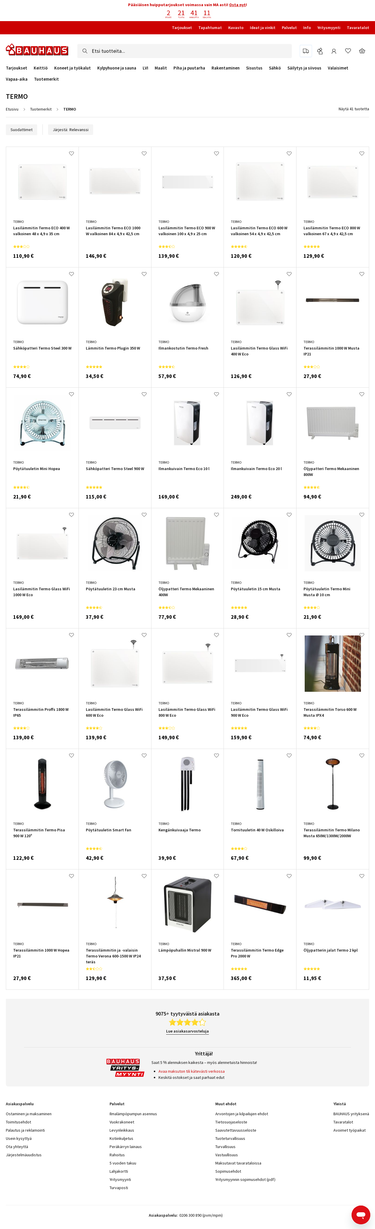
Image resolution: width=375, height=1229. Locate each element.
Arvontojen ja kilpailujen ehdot (241, 1113)
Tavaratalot (358, 27)
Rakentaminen (226, 68)
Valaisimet (338, 68)
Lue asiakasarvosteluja (187, 1031)
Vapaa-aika (17, 79)
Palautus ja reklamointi (25, 1130)
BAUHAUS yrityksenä (351, 1113)
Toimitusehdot (18, 1122)
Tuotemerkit (46, 79)
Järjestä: (70, 129)
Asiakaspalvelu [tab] (20, 1103)
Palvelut (289, 27)
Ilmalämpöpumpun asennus (133, 1113)
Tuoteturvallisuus (230, 1138)
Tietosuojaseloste (231, 1122)
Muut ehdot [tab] (225, 1103)
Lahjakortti (119, 1171)
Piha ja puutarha (189, 68)
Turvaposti (119, 1187)
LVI (145, 68)
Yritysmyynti (328, 27)
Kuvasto (235, 27)
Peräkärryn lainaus (126, 1146)
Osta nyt (237, 4)
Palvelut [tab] (117, 1103)
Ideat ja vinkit (262, 27)
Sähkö (275, 68)
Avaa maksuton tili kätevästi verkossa (191, 1071)
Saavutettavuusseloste (235, 1130)
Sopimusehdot (228, 1171)
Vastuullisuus (226, 1154)
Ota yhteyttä (17, 1146)
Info (307, 27)
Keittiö (41, 68)
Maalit (161, 68)
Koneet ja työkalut (72, 68)
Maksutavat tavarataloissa (238, 1163)
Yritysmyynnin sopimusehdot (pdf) (245, 1179)
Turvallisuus (225, 1146)
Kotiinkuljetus (121, 1138)
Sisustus (254, 68)
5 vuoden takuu (123, 1163)
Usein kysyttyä (19, 1138)
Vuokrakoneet (122, 1122)
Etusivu (12, 109)
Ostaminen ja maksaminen (29, 1113)
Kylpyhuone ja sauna (116, 68)
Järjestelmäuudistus (24, 1154)
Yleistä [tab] (339, 1103)
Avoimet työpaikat (349, 1130)
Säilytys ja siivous (304, 68)
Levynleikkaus (122, 1130)
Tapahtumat (210, 27)
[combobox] (184, 51)
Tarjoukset (182, 27)
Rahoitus (117, 1154)
